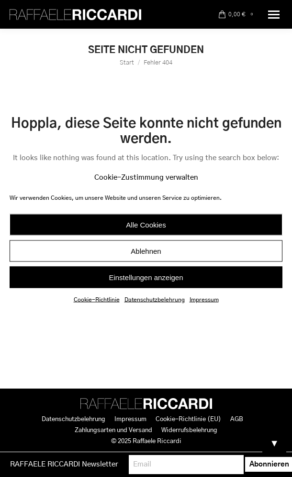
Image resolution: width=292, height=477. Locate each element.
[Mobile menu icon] (273, 14)
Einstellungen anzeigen (146, 277)
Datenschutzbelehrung (154, 300)
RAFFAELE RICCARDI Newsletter (64, 464)
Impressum (204, 300)
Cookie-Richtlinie (97, 300)
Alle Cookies (146, 224)
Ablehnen (146, 251)
